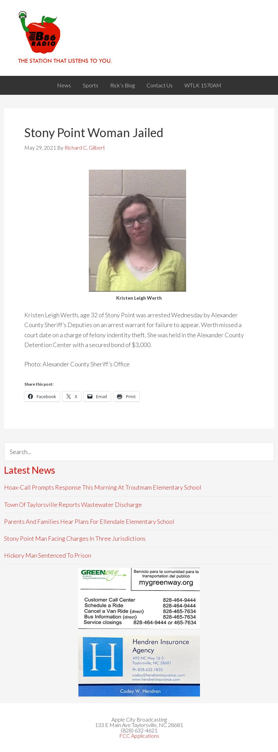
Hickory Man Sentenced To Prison (47, 555)
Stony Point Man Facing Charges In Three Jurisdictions (75, 538)
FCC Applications (139, 735)
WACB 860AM (139, 38)
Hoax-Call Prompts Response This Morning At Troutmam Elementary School (102, 487)
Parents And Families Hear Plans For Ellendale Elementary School (89, 521)
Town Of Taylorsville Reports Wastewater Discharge (73, 504)
